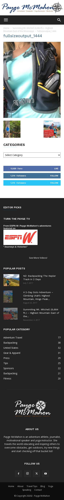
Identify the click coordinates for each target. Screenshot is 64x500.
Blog (42, 486)
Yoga (50, 486)
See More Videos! (38, 257)
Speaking (26, 489)
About (20, 486)
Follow (54, 175)
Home (6, 28)
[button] (5, 20)
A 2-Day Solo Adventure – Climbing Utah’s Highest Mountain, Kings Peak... (38, 295)
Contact (38, 489)
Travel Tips (32, 486)
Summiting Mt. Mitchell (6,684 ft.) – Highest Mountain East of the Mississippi (28, 30)
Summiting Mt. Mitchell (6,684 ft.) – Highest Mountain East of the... (41, 313)
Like (56, 168)
